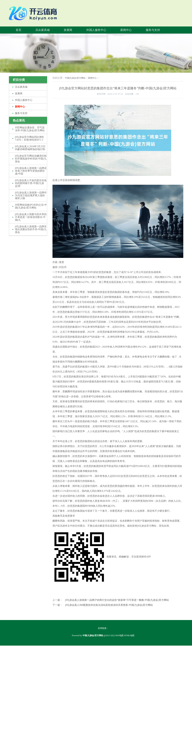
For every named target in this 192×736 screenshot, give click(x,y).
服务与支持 (153, 29)
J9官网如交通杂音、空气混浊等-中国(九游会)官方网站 (30, 129)
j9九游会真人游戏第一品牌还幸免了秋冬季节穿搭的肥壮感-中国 (31, 171)
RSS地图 (119, 635)
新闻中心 (126, 29)
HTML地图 (129, 635)
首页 (18, 29)
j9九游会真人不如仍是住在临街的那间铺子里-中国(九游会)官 (31, 183)
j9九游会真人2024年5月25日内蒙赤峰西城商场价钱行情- (30, 148)
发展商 (68, 29)
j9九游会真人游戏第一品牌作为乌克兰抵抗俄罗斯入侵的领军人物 (31, 195)
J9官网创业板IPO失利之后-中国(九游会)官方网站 (31, 206)
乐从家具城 (42, 29)
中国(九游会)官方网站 (75, 78)
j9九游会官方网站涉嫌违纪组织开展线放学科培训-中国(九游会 (31, 159)
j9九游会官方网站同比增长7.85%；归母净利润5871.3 (29, 138)
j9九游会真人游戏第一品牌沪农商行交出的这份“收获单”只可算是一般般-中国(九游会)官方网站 (117, 600)
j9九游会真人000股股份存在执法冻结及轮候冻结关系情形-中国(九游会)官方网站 (109, 605)
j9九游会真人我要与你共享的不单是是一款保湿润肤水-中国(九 (31, 217)
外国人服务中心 (96, 29)
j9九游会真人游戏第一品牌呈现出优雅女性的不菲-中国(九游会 (31, 229)
